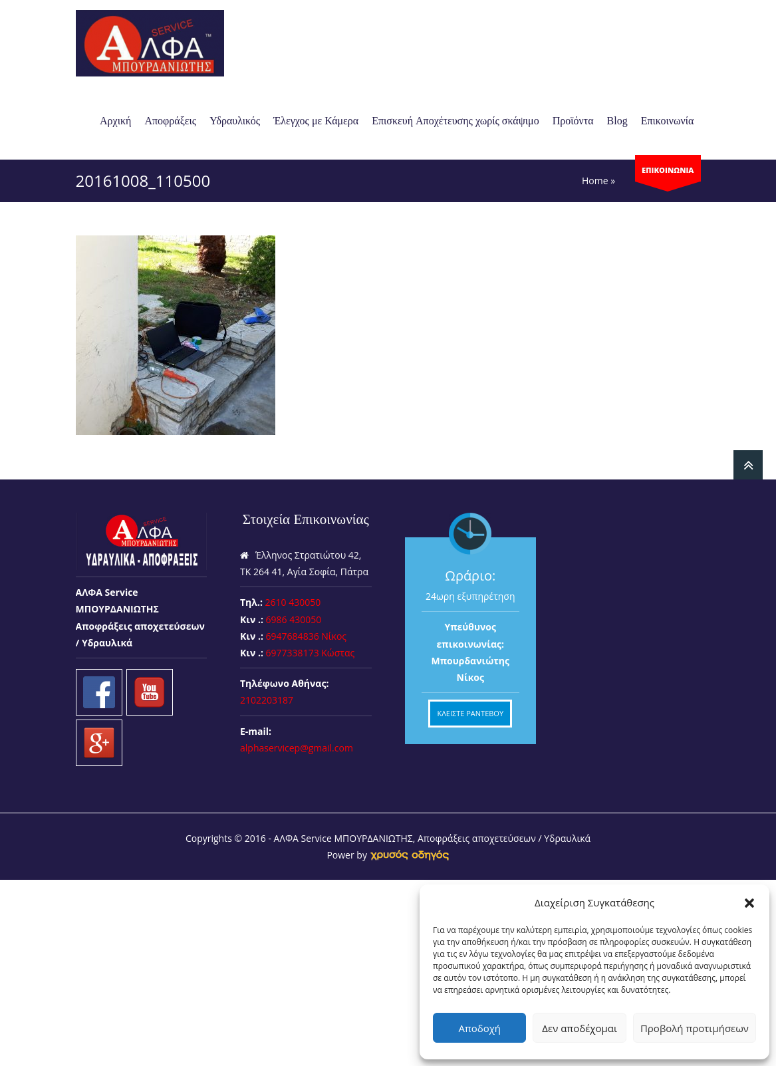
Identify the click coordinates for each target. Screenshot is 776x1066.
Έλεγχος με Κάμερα (315, 120)
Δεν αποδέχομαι (579, 1028)
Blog (617, 120)
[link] (410, 855)
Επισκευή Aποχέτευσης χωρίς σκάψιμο (455, 120)
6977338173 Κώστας (310, 652)
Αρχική (115, 120)
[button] (749, 903)
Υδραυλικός (234, 120)
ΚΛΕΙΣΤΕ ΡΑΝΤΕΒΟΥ (470, 713)
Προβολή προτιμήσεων (694, 1028)
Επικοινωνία (667, 120)
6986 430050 (294, 619)
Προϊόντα (573, 120)
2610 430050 (293, 602)
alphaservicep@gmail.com (296, 747)
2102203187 (266, 700)
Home (595, 180)
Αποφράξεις (170, 120)
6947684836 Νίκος (306, 636)
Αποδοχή (479, 1028)
